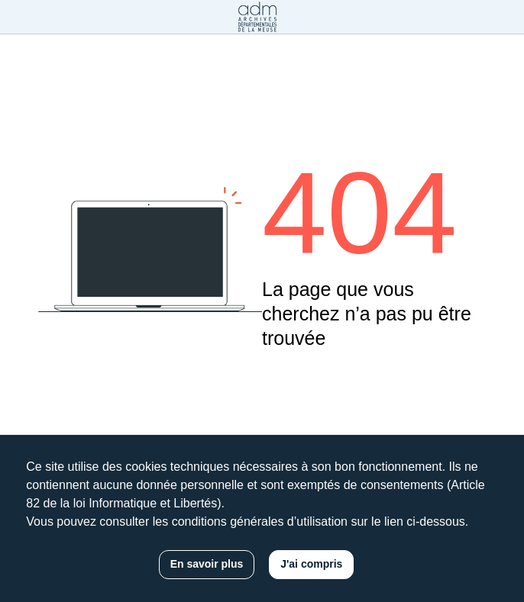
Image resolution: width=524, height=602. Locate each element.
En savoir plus (207, 564)
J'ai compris (311, 564)
